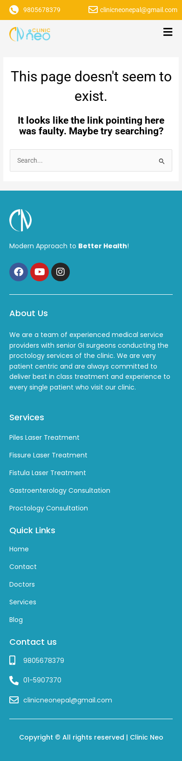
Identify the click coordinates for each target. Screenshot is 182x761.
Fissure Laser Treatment (48, 455)
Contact (23, 566)
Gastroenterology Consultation (59, 490)
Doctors (22, 584)
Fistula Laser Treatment (47, 472)
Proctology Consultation (48, 508)
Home (19, 549)
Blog (16, 619)
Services (22, 602)
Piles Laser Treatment (44, 437)
